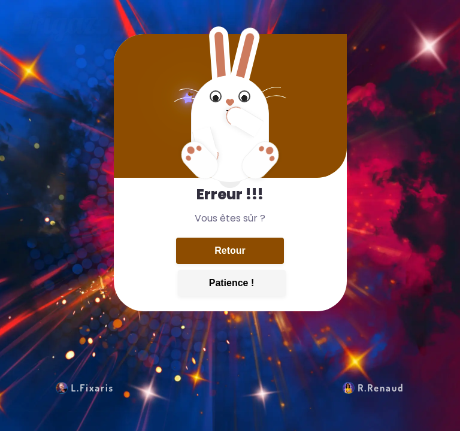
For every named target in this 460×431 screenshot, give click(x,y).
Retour (230, 250)
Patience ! (232, 283)
